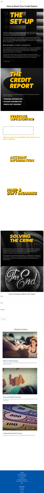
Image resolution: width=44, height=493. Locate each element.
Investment (22, 489)
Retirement (22, 487)
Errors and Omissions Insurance (12, 397)
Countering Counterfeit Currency (12, 433)
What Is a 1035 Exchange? (10, 361)
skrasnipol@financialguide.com (22, 481)
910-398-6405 (23, 474)
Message (2, 309)
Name (2, 296)
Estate (22, 491)
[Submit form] (4, 319)
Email (2, 302)
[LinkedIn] (22, 483)
